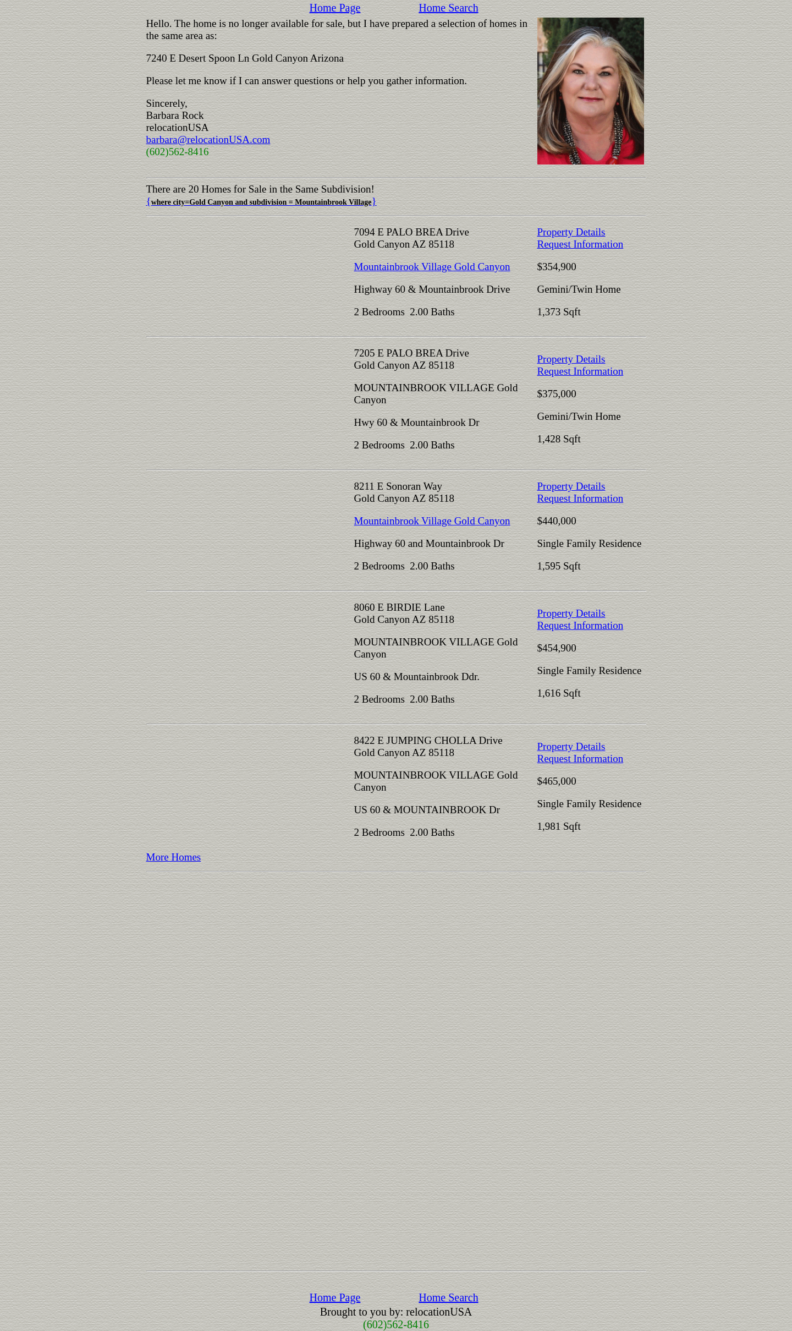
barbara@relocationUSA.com (208, 139)
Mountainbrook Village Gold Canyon (432, 266)
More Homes (173, 857)
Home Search (448, 8)
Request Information (580, 244)
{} (261, 201)
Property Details (571, 232)
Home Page (335, 8)
